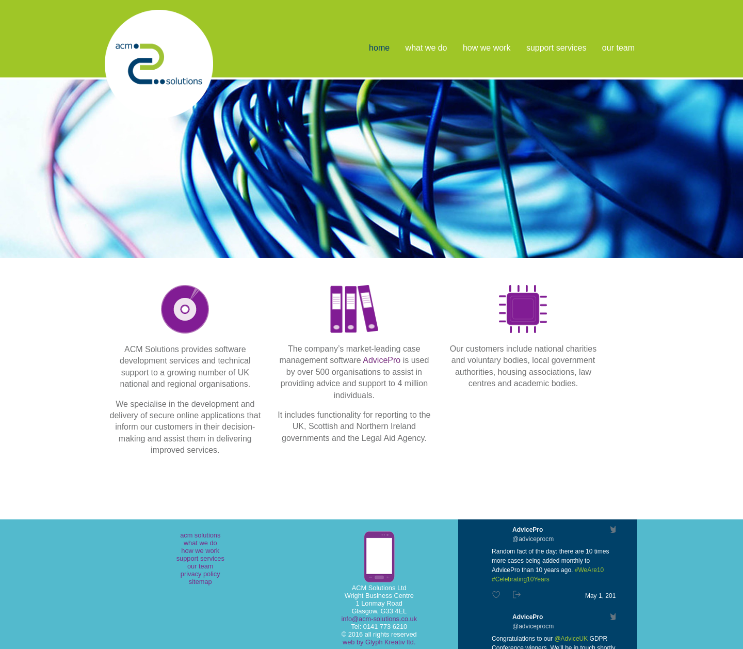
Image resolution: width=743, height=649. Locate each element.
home (379, 47)
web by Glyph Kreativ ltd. (379, 642)
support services (556, 47)
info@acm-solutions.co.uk (379, 619)
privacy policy (200, 574)
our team (618, 47)
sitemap (200, 581)
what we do (426, 47)
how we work (486, 47)
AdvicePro (381, 360)
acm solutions (200, 535)
